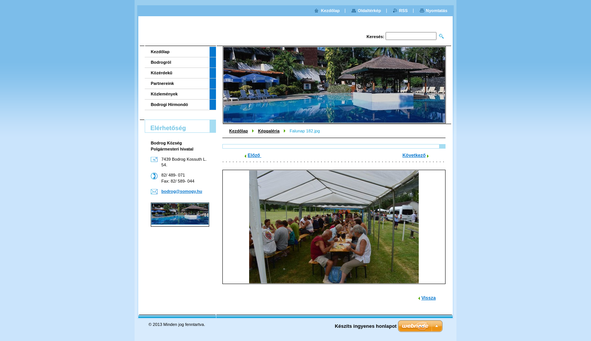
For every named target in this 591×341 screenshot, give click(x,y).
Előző (254, 155)
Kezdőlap (238, 131)
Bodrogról (161, 62)
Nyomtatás (436, 10)
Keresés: (375, 36)
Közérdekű (161, 73)
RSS (403, 10)
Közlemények (164, 94)
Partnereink (162, 83)
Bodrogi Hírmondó (169, 104)
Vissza (428, 298)
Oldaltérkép (369, 10)
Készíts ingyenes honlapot (366, 326)
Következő (414, 155)
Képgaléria (268, 131)
